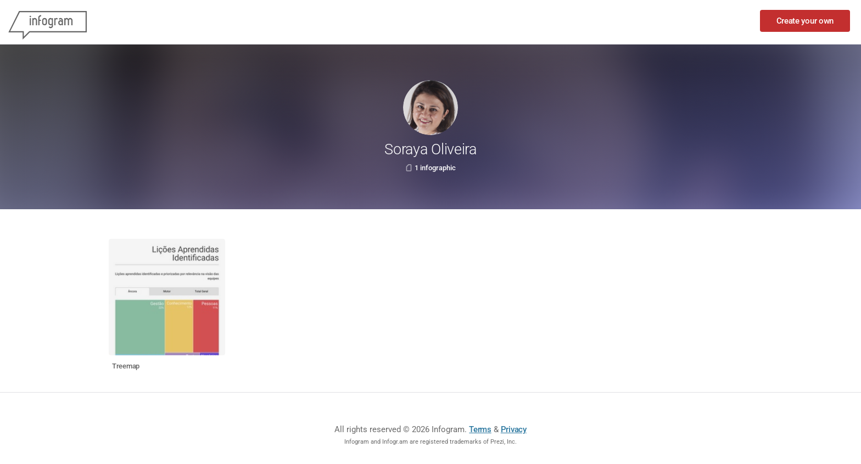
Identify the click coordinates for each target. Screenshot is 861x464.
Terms (480, 429)
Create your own (805, 21)
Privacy (514, 429)
